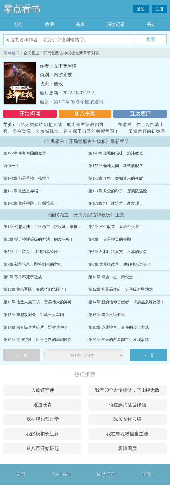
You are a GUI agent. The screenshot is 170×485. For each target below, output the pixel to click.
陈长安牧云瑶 (127, 419)
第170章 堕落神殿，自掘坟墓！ (30, 203)
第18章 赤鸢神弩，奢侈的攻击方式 (118, 327)
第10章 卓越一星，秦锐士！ (112, 277)
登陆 (141, 9)
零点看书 (21, 9)
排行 (18, 24)
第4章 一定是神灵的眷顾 (109, 239)
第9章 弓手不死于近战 (22, 277)
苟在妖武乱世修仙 (127, 404)
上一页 (22, 355)
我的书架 (61, 474)
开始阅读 (29, 113)
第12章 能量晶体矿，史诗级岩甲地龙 (120, 289)
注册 (159, 9)
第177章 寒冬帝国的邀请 (79, 101)
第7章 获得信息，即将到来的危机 (32, 264)
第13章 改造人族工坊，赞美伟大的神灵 (37, 302)
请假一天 (11, 165)
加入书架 (85, 113)
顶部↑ (147, 474)
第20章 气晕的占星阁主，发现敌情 (118, 339)
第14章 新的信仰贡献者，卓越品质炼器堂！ (126, 302)
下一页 (148, 355)
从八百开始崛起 (42, 448)
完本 (80, 24)
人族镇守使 (42, 390)
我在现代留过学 (42, 419)
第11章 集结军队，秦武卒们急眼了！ (35, 289)
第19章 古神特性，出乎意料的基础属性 (37, 339)
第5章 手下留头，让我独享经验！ (32, 251)
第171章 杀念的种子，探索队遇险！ (119, 191)
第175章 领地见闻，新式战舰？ (115, 165)
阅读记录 (115, 24)
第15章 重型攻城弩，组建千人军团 (33, 314)
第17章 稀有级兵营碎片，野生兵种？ (35, 327)
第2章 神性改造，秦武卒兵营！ (115, 226)
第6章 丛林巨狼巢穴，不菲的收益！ (119, 251)
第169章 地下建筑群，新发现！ (115, 203)
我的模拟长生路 (42, 433)
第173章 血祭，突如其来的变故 (115, 178)
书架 (151, 24)
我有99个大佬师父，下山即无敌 (127, 390)
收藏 (49, 24)
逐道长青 (42, 404)
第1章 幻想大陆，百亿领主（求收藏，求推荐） (44, 226)
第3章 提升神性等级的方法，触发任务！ (38, 239)
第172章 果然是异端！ (22, 191)
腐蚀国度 (127, 448)
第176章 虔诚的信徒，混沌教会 (115, 153)
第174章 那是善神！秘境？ (26, 178)
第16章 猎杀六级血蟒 (106, 314)
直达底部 (140, 113)
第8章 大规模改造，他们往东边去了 (119, 264)
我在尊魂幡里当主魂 (127, 433)
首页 (21, 474)
